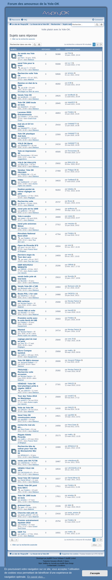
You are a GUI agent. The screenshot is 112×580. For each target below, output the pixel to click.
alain (22, 507)
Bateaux (31, 60)
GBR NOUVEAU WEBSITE (25, 266)
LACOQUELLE (26, 472)
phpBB (49, 558)
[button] (101, 44)
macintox (24, 228)
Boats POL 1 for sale (27, 294)
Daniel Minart (26, 480)
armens (23, 78)
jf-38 (25, 88)
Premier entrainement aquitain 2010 (28, 521)
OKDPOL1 (25, 296)
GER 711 (22, 532)
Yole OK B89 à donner (28, 360)
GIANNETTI (25, 128)
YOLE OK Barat (25, 143)
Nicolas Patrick (26, 303)
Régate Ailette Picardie (24, 436)
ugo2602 (24, 419)
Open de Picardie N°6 (28, 245)
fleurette (24, 281)
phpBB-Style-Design (66, 563)
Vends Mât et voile (26, 310)
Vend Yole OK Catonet (28, 478)
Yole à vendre (24, 216)
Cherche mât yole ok (27, 513)
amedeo (24, 500)
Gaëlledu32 (25, 182)
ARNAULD (25, 455)
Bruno (23, 203)
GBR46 (23, 269)
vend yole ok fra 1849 (28, 209)
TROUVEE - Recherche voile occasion (25, 372)
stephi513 (24, 107)
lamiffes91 (24, 97)
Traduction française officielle (53, 561)
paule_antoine (26, 515)
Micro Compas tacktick (25, 351)
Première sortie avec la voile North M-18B (27, 319)
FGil (22, 58)
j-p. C (26, 68)
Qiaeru (66, 561)
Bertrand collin (26, 288)
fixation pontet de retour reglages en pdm (26, 191)
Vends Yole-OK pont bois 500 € (27, 486)
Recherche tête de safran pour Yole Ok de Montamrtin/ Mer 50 (27, 449)
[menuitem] (24, 20)
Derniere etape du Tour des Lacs (26, 256)
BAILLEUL (24, 165)
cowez (23, 218)
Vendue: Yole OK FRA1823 (26, 171)
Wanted (21, 330)
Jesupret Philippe (27, 362)
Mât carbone (24, 301)
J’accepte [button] (95, 573)
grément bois (24, 505)
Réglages (31, 198)
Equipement (22, 326)
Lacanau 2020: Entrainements (25, 113)
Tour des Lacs (33, 261)
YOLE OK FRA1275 (27, 162)
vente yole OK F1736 (27, 461)
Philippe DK (25, 174)
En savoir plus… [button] (36, 577)
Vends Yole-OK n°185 (28, 286)
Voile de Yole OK (25, 407)
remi (22, 247)
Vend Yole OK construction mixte (27, 416)
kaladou (24, 196)
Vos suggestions (26, 158)
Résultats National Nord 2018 (26, 234)
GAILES (27, 391)
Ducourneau (25, 155)
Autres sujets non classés (27, 185)
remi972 (24, 400)
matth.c (23, 355)
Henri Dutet (25, 429)
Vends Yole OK (25, 95)
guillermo (24, 211)
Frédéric (24, 117)
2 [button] (97, 44)
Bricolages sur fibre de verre (28, 91)
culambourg (25, 463)
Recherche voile (25, 201)
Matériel (31, 79)
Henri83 (24, 313)
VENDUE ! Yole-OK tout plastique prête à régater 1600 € (28, 385)
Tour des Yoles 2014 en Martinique (27, 397)
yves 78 (23, 343)
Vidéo (20, 180)
